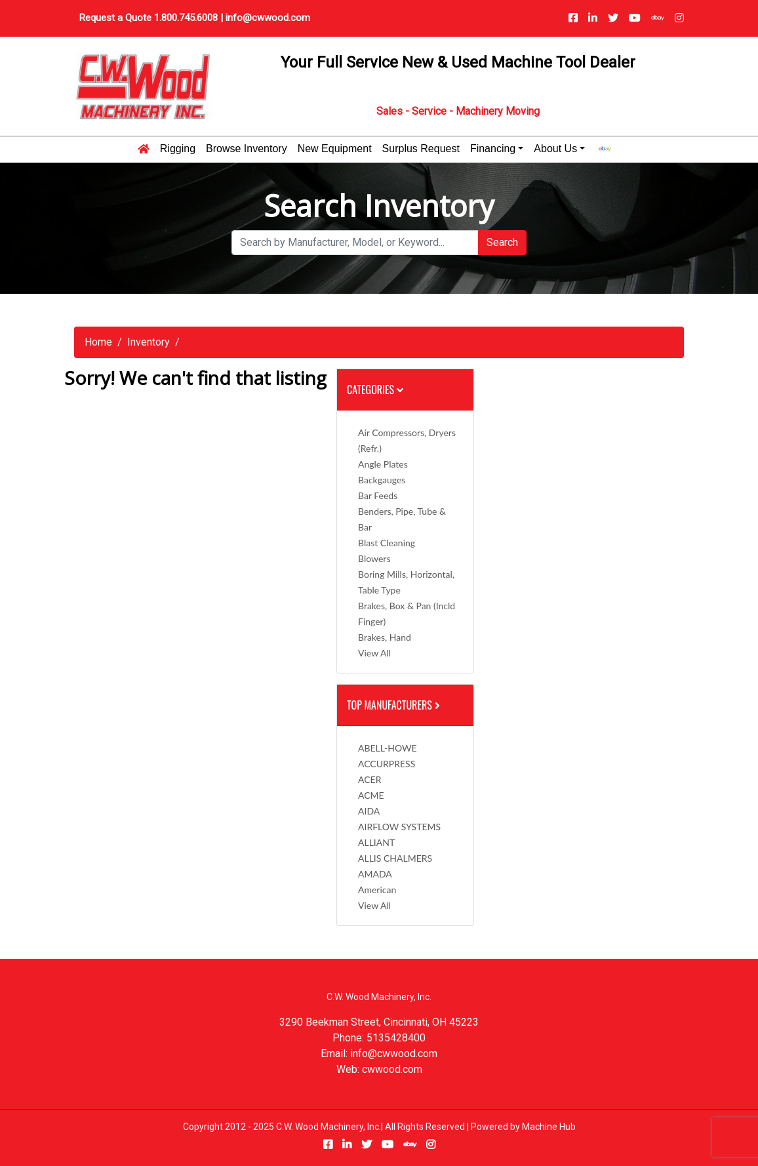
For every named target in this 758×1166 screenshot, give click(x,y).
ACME (371, 795)
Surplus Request (421, 149)
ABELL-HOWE (387, 748)
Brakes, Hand (384, 637)
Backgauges (381, 479)
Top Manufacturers (395, 705)
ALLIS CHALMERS (395, 858)
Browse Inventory (246, 149)
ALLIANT (376, 842)
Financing (492, 149)
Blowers (374, 558)
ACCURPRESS (386, 763)
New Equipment (335, 149)
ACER (369, 779)
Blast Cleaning (386, 542)
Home (98, 342)
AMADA (375, 873)
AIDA (369, 810)
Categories (375, 389)
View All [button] (374, 652)
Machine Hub (549, 1126)
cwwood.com (392, 1069)
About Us (555, 149)
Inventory (148, 342)
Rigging (177, 149)
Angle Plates (383, 464)
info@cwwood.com (268, 18)
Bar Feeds (377, 495)
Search (502, 242)
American (377, 889)
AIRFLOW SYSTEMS (399, 826)
